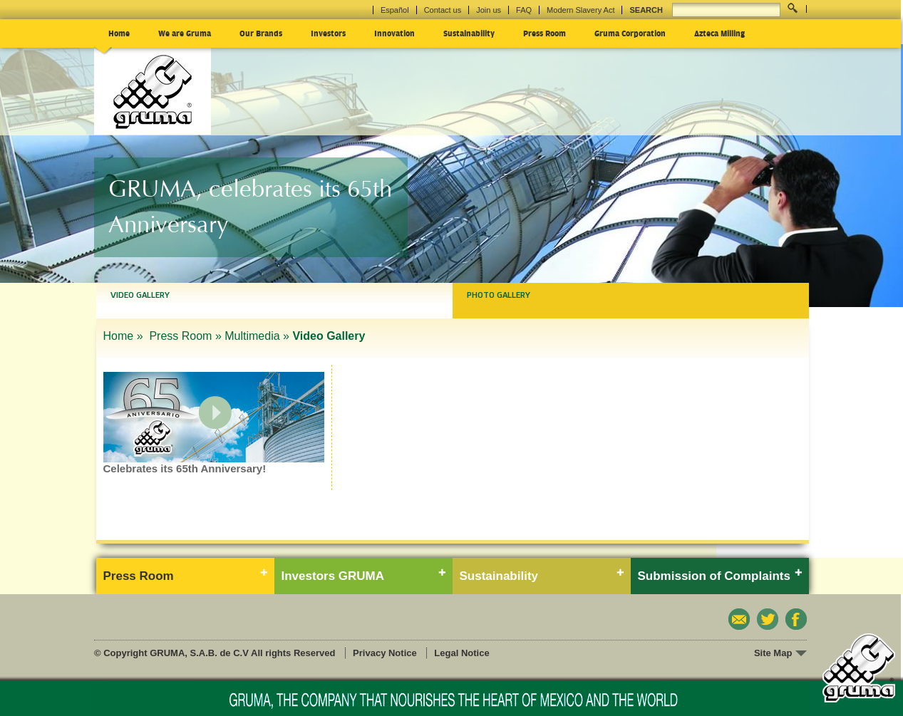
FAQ (524, 10)
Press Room (544, 32)
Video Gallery (140, 295)
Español (395, 10)
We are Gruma (184, 32)
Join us (488, 10)
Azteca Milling (719, 32)
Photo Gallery (498, 295)
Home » (124, 336)
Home (119, 32)
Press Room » (185, 336)
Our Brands (260, 32)
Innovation (394, 32)
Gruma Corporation (630, 32)
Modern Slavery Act (580, 10)
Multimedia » (257, 336)
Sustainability (469, 32)
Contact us (443, 10)
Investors (328, 32)
